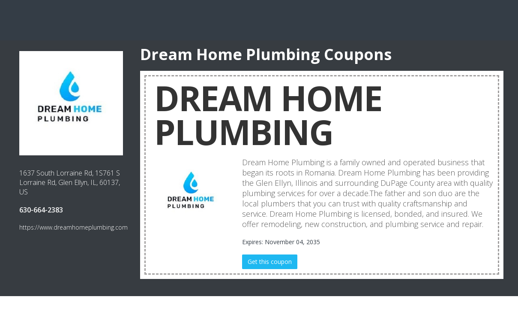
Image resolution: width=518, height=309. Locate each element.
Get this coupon (270, 262)
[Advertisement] (259, 19)
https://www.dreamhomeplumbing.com (73, 227)
